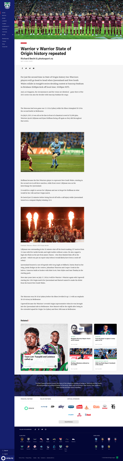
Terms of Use (21, 457)
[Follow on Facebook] (38, 429)
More (7, 34)
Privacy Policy (28, 457)
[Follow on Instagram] (45, 429)
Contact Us (43, 457)
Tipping (4, 31)
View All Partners (69, 422)
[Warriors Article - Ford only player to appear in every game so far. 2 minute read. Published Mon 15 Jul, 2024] (105, 335)
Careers (34, 457)
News (3, 12)
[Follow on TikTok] (35, 429)
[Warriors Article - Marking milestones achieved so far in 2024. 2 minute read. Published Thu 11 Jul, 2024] (81, 359)
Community (5, 26)
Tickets (4, 41)
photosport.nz (45, 58)
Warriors (23, 43)
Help (39, 457)
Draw (3, 18)
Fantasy (4, 29)
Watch (4, 15)
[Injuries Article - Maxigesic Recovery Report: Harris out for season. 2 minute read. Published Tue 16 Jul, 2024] (81, 335)
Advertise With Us (50, 457)
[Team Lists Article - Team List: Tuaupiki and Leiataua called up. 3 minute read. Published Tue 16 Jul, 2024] (44, 347)
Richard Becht (28, 58)
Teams (4, 23)
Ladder (4, 21)
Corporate (4, 46)
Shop (3, 44)
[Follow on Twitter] (42, 429)
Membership (5, 38)
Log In (5, 454)
